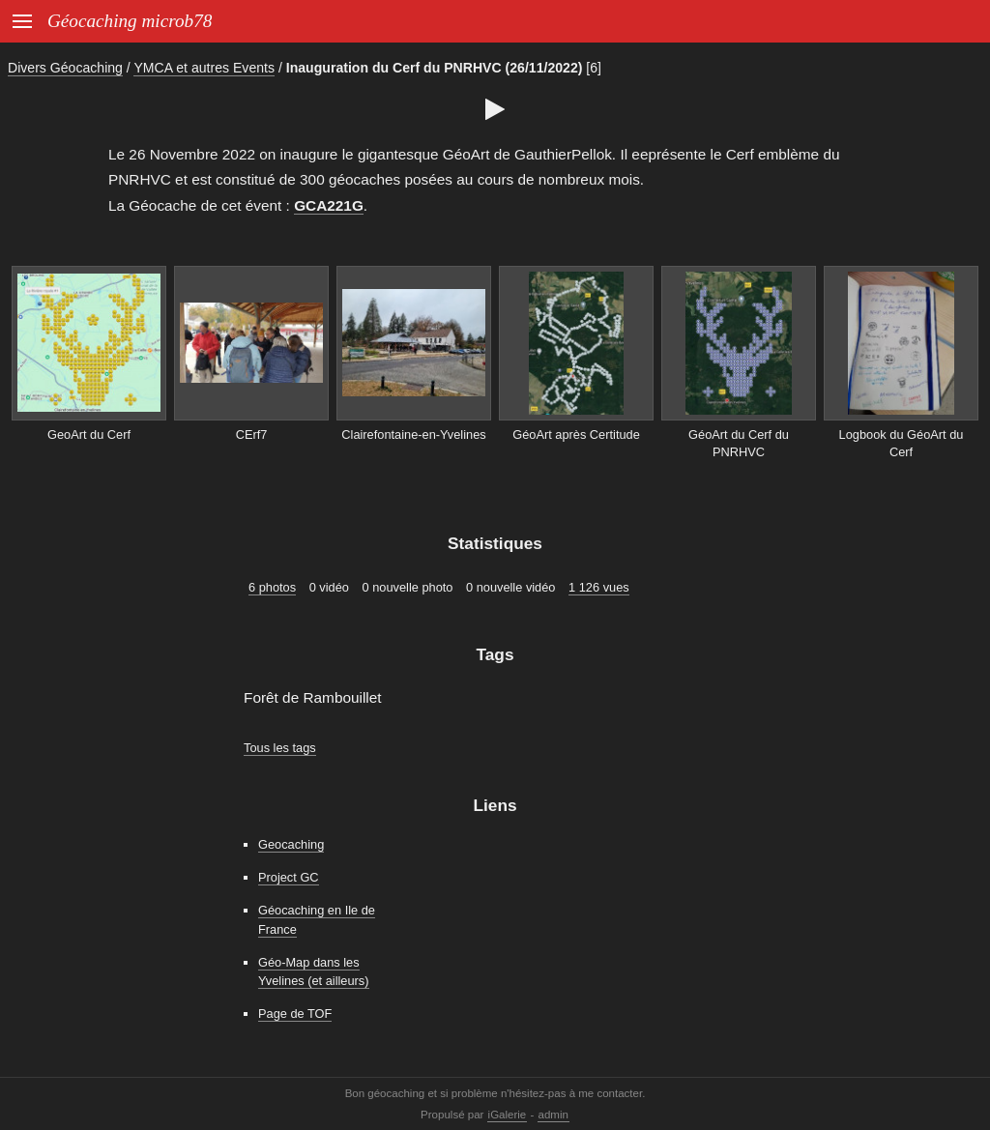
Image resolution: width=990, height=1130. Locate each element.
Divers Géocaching (65, 67)
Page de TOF (295, 1013)
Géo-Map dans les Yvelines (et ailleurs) (313, 971)
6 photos (272, 587)
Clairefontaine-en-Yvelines (413, 434)
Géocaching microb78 (129, 21)
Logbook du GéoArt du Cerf (901, 443)
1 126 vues (598, 587)
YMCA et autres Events (204, 67)
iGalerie (507, 1114)
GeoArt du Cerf (89, 434)
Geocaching (291, 844)
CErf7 (252, 434)
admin (553, 1114)
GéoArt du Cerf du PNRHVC (738, 443)
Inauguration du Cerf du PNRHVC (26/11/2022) (434, 67)
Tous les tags (280, 747)
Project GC (288, 877)
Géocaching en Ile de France (316, 919)
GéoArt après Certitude (576, 434)
